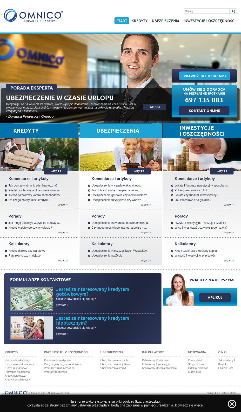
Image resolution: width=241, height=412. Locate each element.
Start (121, 21)
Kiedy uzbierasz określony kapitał (196, 250)
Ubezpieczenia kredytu (113, 368)
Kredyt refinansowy (16, 368)
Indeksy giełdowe (198, 368)
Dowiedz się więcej (189, 405)
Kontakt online (204, 111)
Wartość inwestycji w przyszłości (195, 255)
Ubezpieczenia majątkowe (115, 364)
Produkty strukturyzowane (59, 368)
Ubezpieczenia (165, 21)
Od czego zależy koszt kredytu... (29, 200)
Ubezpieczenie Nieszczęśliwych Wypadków (119, 250)
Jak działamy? (226, 360)
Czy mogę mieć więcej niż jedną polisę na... (119, 227)
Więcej (56, 171)
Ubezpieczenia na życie (114, 360)
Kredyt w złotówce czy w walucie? (30, 227)
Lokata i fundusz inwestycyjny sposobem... (202, 185)
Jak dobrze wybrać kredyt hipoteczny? (32, 185)
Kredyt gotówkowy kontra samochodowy (34, 195)
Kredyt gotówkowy (15, 375)
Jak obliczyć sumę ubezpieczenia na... (116, 190)
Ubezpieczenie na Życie (107, 255)
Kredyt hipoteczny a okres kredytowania (34, 190)
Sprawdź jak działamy (204, 76)
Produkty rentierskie (55, 371)
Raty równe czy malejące (24, 255)
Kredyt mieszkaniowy (17, 360)
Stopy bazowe (196, 364)
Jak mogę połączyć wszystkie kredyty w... (34, 223)
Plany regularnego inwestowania (63, 364)
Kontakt (222, 364)
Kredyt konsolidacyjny (17, 379)
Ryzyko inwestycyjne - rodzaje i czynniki (200, 223)
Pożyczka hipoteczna (17, 371)
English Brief (225, 368)
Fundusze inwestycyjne (58, 360)
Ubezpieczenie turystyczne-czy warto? (116, 200)
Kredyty (139, 21)
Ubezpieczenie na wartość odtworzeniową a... (121, 223)
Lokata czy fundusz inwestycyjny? (196, 195)
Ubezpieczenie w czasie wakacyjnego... (117, 185)
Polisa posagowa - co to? (191, 190)
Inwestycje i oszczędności (209, 21)
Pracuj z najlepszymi (212, 280)
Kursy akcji (194, 371)
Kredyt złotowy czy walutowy (26, 250)
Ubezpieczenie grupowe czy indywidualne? (119, 195)
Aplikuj (215, 298)
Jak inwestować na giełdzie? (193, 200)
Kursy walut (195, 360)
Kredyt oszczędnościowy (19, 364)
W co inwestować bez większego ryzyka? (201, 227)
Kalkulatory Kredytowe (155, 360)
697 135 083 (204, 101)
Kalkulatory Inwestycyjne (156, 364)
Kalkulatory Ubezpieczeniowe (159, 368)
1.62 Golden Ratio (225, 393)
